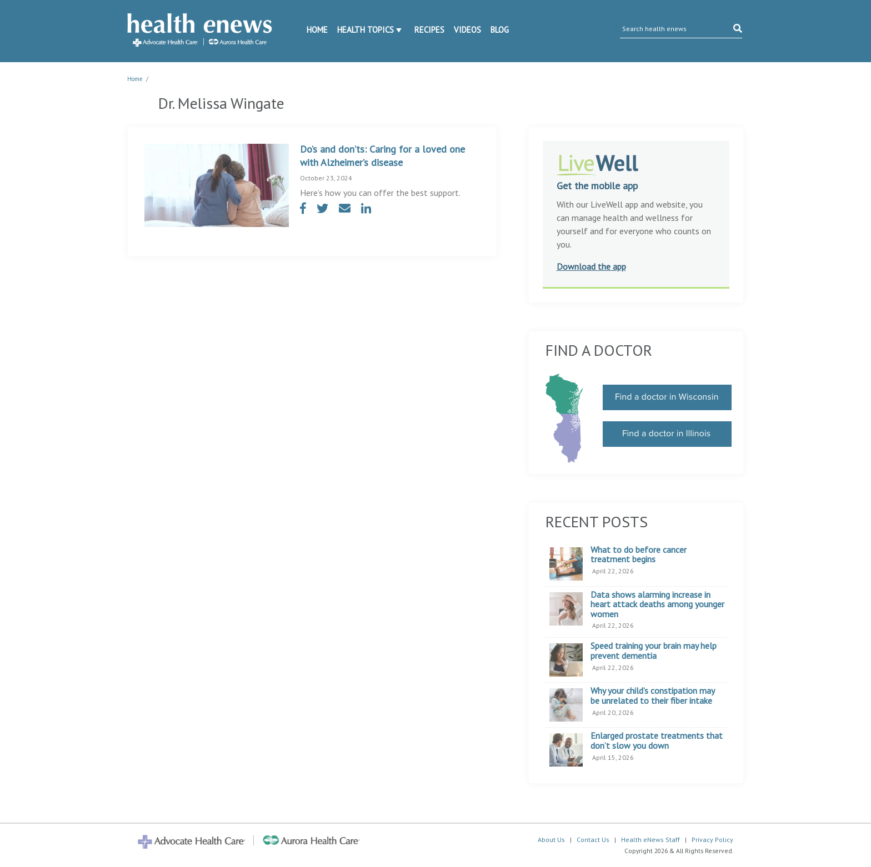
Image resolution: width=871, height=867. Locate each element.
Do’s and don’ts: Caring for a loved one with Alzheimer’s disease (382, 156)
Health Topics (365, 29)
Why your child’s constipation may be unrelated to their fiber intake (652, 695)
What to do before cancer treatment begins (638, 554)
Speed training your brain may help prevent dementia (653, 651)
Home (317, 29)
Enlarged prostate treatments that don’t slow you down (656, 740)
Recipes (429, 29)
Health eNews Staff (650, 839)
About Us (551, 839)
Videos (467, 29)
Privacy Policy (712, 839)
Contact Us (593, 839)
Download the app (591, 266)
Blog (499, 29)
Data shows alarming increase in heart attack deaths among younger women (657, 604)
